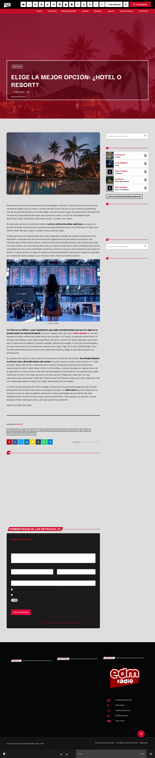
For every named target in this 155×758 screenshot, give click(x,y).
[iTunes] (65, 4)
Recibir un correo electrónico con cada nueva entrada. (30, 595)
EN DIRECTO (114, 4)
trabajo (86, 430)
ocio (61, 430)
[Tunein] (41, 4)
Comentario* (15, 551)
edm (9, 430)
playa (68, 430)
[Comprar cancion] (145, 156)
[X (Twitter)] (29, 4)
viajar (32, 434)
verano (23, 434)
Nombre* (13, 567)
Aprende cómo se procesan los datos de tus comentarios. (62, 623)
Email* (59, 567)
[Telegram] (53, 4)
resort (77, 430)
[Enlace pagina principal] (7, 4)
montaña (52, 430)
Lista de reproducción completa (124, 196)
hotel (27, 430)
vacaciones (12, 434)
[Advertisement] (77, 42)
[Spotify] (59, 4)
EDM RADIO (18, 424)
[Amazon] (90, 4)
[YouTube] (23, 4)
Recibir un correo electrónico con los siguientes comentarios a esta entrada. (37, 590)
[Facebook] (77, 4)
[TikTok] (47, 4)
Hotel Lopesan (80, 333)
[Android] (83, 4)
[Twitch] (35, 4)
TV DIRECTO (140, 4)
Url (12, 578)
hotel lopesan (39, 430)
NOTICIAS (17, 66)
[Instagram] (71, 4)
